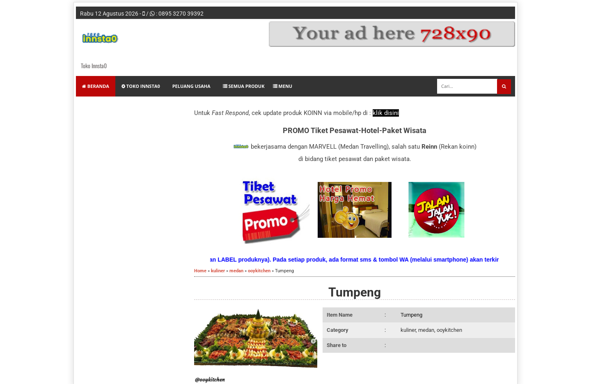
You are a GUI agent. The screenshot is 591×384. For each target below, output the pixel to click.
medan (426, 330)
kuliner (408, 330)
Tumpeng (354, 292)
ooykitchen (449, 330)
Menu (283, 86)
